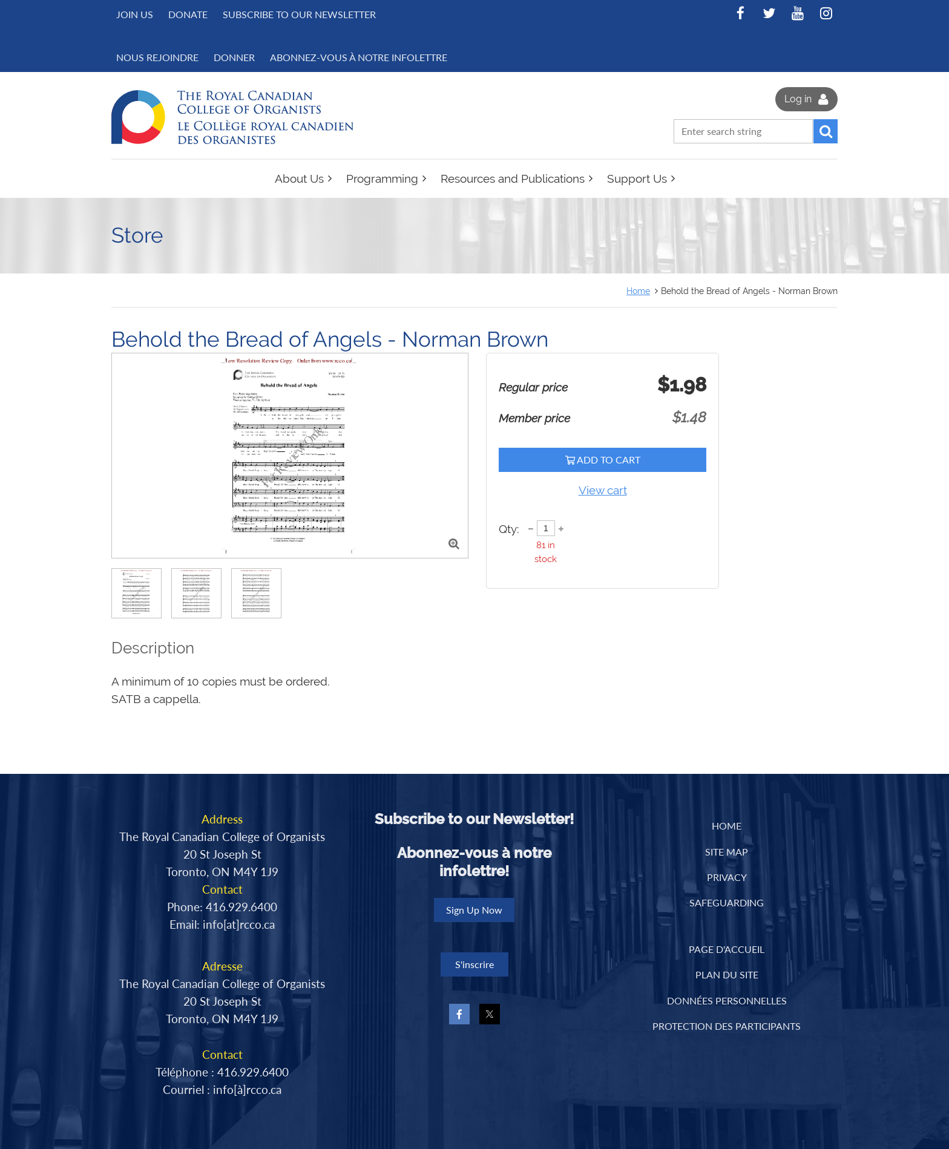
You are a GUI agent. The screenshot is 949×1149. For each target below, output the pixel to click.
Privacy (727, 877)
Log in (798, 99)
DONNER (234, 57)
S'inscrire (474, 964)
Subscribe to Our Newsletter (299, 14)
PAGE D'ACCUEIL (726, 949)
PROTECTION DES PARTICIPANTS (726, 1026)
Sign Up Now (474, 909)
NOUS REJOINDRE (157, 57)
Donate (188, 14)
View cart (603, 490)
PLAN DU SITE (726, 974)
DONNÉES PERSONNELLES (727, 1000)
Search (825, 131)
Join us (134, 14)
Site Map (726, 851)
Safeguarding (726, 902)
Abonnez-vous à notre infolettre (358, 57)
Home (638, 291)
